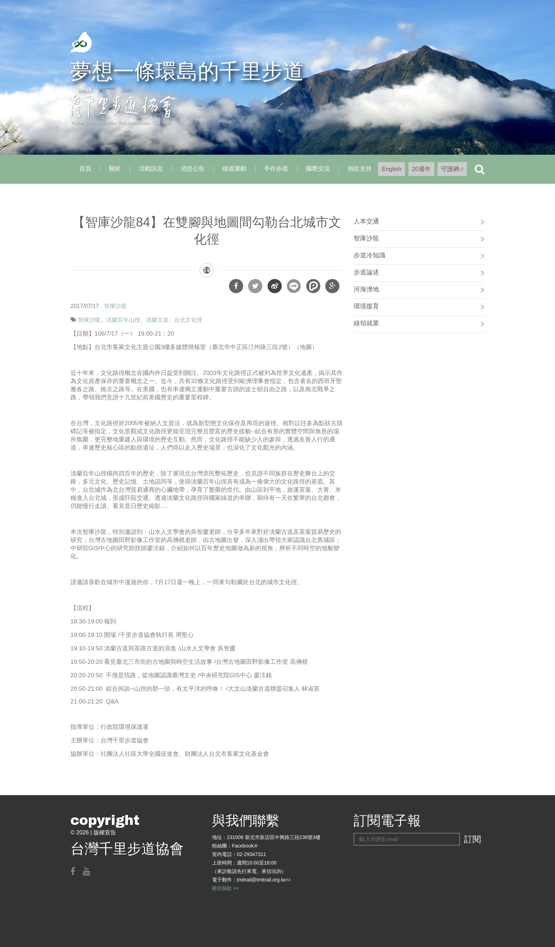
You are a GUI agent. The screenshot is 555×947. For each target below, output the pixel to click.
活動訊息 (151, 168)
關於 (115, 168)
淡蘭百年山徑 (123, 320)
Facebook (245, 846)
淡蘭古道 (157, 320)
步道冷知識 (369, 255)
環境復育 (366, 306)
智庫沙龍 (115, 306)
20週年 (421, 169)
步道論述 (366, 272)
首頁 (85, 168)
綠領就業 (366, 323)
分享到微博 (275, 286)
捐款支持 (360, 168)
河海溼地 (366, 289)
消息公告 (193, 168)
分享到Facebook (236, 286)
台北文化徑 (188, 320)
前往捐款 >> (225, 888)
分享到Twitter (255, 286)
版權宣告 (104, 832)
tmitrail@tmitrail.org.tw (263, 880)
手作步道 (276, 168)
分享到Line (294, 286)
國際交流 (318, 168)
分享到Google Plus (332, 286)
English (391, 169)
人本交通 (366, 221)
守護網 (454, 171)
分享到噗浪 (313, 286)
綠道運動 (234, 168)
